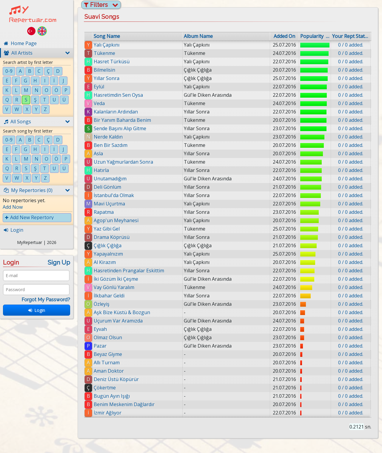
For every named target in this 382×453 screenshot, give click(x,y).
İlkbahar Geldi (109, 295)
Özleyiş (102, 304)
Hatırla (101, 170)
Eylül (99, 86)
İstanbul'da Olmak (114, 195)
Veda (99, 103)
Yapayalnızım (108, 254)
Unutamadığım (110, 178)
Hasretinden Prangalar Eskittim (129, 270)
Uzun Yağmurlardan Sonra (123, 162)
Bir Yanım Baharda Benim (122, 120)
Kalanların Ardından (116, 111)
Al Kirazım (105, 262)
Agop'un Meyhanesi (116, 220)
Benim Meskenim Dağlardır (126, 404)
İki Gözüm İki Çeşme (116, 279)
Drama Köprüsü (112, 237)
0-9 (9, 71)
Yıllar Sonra (106, 78)
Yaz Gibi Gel (107, 228)
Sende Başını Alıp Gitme (120, 128)
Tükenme (104, 53)
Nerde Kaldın (108, 136)
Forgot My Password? (45, 299)
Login (36, 310)
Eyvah (100, 329)
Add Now (13, 207)
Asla (98, 153)
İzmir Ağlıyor (110, 412)
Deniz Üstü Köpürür (117, 379)
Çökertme (107, 387)
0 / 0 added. (350, 45)
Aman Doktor (109, 371)
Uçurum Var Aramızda (118, 320)
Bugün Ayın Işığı (114, 396)
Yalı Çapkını (106, 45)
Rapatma (104, 212)
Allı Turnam (107, 362)
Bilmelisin (104, 70)
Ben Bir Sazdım (110, 145)
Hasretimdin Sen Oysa (118, 95)
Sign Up (59, 262)
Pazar (100, 346)
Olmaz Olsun (108, 337)
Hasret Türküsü (112, 61)
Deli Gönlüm (107, 187)
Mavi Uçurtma (109, 203)
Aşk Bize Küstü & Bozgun (122, 312)
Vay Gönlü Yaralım (114, 287)
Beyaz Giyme (108, 354)
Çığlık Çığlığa (107, 245)
